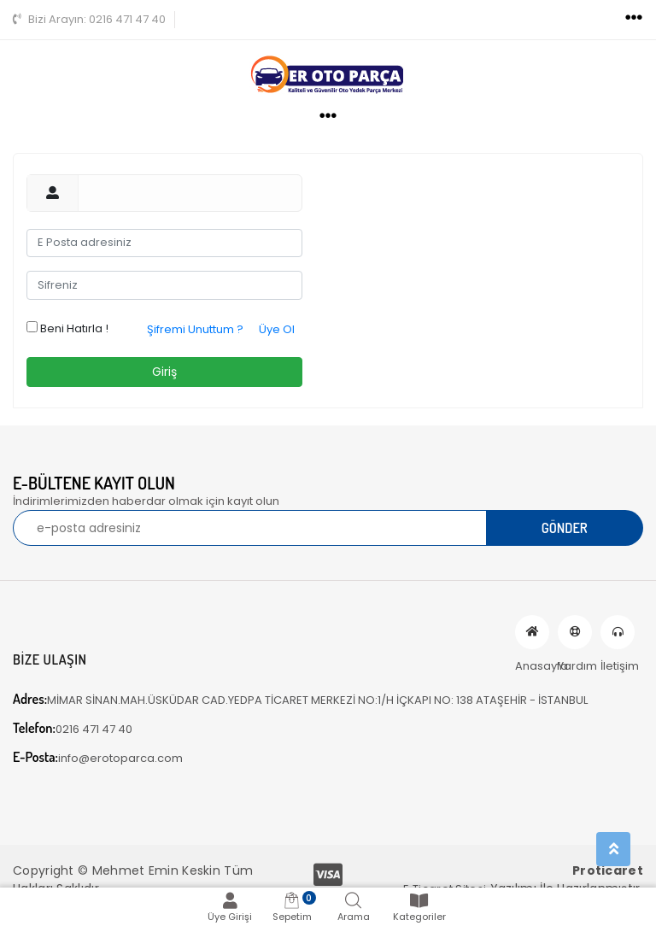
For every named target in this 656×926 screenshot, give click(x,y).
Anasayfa (532, 632)
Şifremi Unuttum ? (195, 329)
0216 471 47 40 (89, 19)
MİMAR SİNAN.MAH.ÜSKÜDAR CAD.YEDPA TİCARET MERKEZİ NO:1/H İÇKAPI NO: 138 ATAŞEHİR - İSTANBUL (300, 699)
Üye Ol (277, 329)
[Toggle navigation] (633, 18)
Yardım (575, 632)
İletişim (617, 632)
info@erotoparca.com (98, 757)
